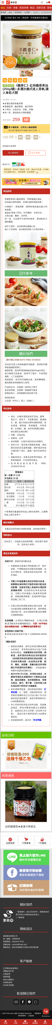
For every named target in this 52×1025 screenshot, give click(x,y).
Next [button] (49, 754)
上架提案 (31, 1016)
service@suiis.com (19, 944)
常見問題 (37, 720)
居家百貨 (41, 7)
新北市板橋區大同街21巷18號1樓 (25, 947)
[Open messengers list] (46, 1018)
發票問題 (6, 977)
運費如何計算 (8, 971)
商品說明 (7, 191)
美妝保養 (23, 7)
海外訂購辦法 (8, 980)
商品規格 (7, 408)
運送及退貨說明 (10, 553)
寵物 (49, 7)
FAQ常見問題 (8, 985)
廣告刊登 (46, 1013)
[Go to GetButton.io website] (46, 1022)
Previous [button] (2, 754)
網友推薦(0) (8, 522)
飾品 (32, 7)
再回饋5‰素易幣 (9, 146)
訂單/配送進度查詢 (10, 968)
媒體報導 (38, 1013)
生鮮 (9, 7)
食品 (3, 7)
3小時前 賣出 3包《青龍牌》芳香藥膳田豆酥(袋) (26, 18)
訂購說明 (6, 974)
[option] (26, 754)
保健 (15, 7)
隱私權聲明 (22, 1016)
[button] (47, 26)
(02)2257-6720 (18, 942)
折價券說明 (7, 982)
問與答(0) (7, 535)
